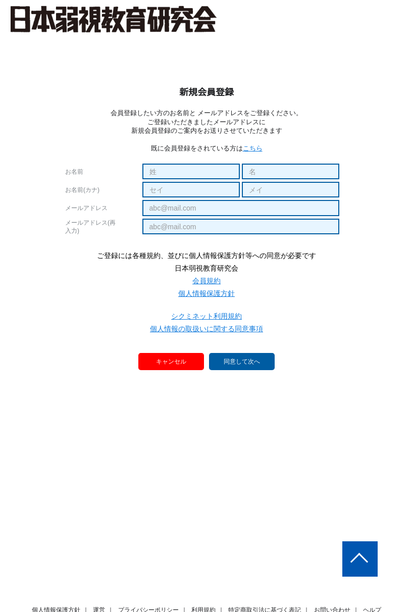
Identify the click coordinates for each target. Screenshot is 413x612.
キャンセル (172, 361)
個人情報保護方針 (206, 293)
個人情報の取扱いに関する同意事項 (206, 329)
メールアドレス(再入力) (90, 227)
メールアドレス (86, 208)
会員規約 (206, 281)
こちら (253, 148)
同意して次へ (242, 362)
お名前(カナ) (82, 190)
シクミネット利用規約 (206, 316)
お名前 (74, 172)
